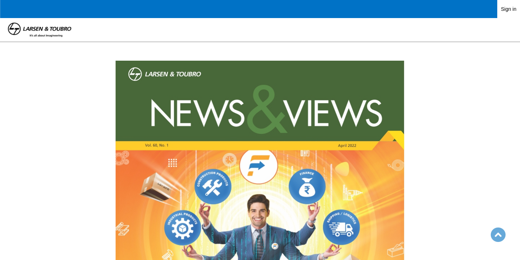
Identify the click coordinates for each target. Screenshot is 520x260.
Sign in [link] (508, 9)
